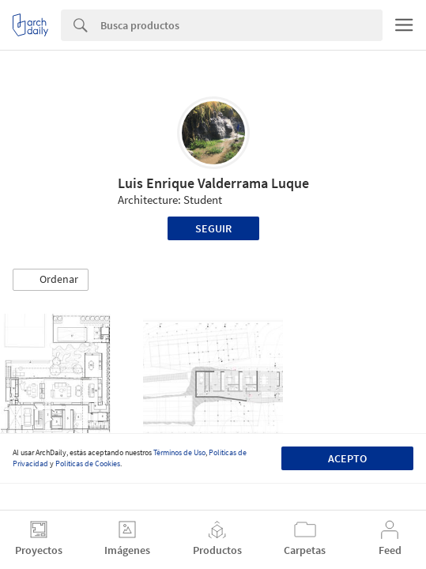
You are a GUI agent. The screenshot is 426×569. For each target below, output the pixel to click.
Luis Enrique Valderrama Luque (213, 183)
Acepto (347, 458)
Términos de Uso (179, 452)
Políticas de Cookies (87, 463)
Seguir (213, 228)
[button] (51, 280)
